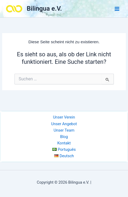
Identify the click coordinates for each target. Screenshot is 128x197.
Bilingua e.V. (44, 8)
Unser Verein (64, 117)
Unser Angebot (64, 123)
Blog (64, 136)
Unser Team (64, 130)
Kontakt (64, 143)
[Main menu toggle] (117, 8)
